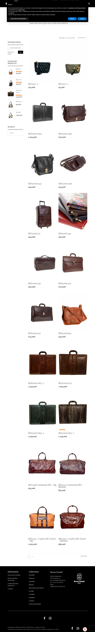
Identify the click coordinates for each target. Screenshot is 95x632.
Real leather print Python (36, 588)
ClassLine (31, 578)
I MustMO (32, 582)
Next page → (84, 556)
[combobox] (81, 38)
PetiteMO (31, 575)
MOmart (31, 585)
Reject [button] (72, 18)
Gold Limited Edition (35, 604)
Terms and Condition (14, 575)
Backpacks (32, 598)
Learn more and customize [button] (18, 18)
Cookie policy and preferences (13, 585)
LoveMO (31, 591)
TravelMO (32, 594)
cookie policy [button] (21, 9)
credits (57, 629)
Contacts (10, 589)
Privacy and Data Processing (12, 579)
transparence (50, 629)
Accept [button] (82, 18)
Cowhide (31, 601)
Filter (20, 52)
